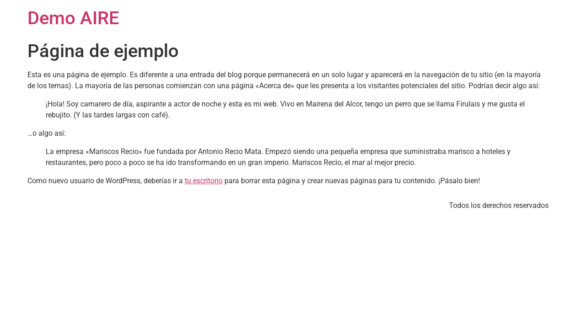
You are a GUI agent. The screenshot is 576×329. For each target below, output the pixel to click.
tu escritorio (204, 180)
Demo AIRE (73, 18)
